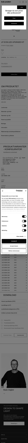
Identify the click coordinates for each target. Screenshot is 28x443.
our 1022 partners (11, 198)
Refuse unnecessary (14, 250)
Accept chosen (14, 246)
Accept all (14, 241)
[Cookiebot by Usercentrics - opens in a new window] (16, 191)
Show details (20, 236)
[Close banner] (25, 190)
